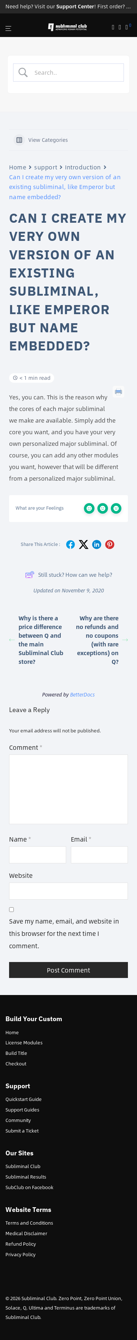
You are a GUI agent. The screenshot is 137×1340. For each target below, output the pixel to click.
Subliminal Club (22, 1166)
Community (18, 1120)
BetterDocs (82, 694)
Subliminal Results (25, 1176)
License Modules (24, 1042)
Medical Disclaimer (26, 1233)
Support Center (75, 6)
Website (21, 875)
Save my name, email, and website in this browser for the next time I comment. (64, 933)
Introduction (83, 167)
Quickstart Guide (23, 1099)
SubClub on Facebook (29, 1187)
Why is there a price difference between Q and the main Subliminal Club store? (36, 640)
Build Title (16, 1053)
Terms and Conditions (29, 1223)
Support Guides (22, 1109)
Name (20, 839)
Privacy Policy (20, 1254)
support (45, 167)
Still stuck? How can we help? (68, 574)
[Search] (115, 27)
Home (17, 167)
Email (81, 839)
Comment (25, 747)
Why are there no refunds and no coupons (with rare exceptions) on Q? (102, 640)
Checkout (15, 1063)
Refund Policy (20, 1244)
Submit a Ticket (22, 1130)
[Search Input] (74, 72)
